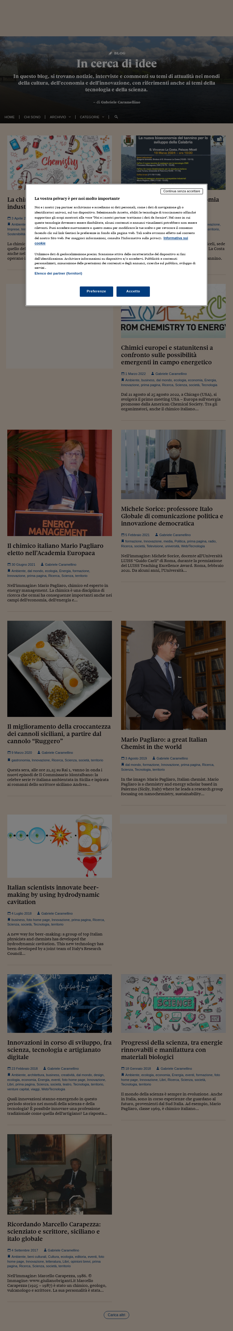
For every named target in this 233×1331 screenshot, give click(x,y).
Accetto (133, 291)
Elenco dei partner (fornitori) (58, 273)
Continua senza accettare (181, 191)
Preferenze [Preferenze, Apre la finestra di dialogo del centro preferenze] (96, 291)
